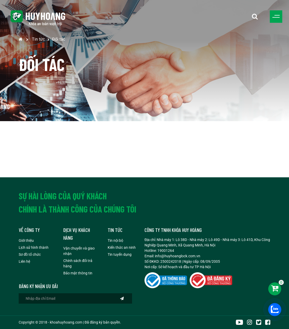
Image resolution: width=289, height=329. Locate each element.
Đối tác (58, 39)
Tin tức (38, 39)
